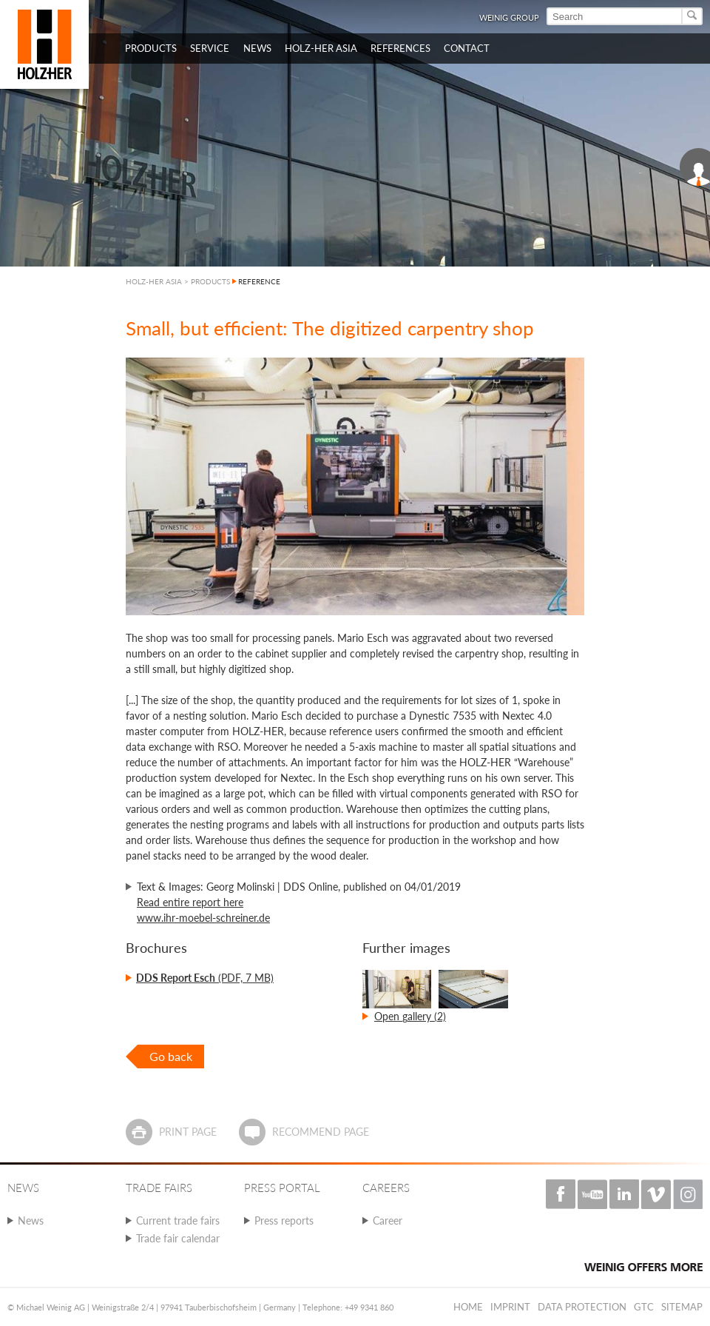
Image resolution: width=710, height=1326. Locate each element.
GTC (644, 1307)
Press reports (284, 1220)
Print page (188, 1131)
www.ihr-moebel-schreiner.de (203, 917)
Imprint (510, 1307)
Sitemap (682, 1307)
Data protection (582, 1307)
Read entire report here (190, 902)
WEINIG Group (509, 17)
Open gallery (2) (410, 1016)
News (31, 1220)
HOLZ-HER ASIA (154, 281)
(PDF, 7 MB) (205, 977)
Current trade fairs (178, 1220)
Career (387, 1220)
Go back (170, 1056)
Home (468, 1307)
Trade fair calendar (178, 1238)
